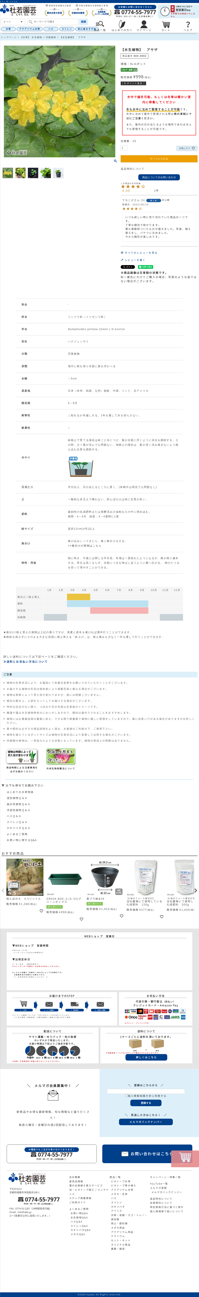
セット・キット (121, 1240)
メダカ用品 (118, 1227)
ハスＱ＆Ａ (14, 816)
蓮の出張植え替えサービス (86, 1185)
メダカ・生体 (119, 1194)
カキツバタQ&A (81, 1230)
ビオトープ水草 (121, 1181)
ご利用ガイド (77, 1202)
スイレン (67, 29)
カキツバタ (118, 1206)
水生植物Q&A (79, 1217)
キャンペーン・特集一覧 (165, 1177)
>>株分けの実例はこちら (85, 545)
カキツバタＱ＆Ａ (19, 828)
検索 (83, 21)
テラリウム (118, 1236)
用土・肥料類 (119, 1223)
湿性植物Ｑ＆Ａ (17, 798)
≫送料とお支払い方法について (25, 662)
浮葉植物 (51, 37)
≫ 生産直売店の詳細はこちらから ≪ (30, 977)
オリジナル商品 (121, 1244)
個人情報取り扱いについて (167, 1211)
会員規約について (161, 1202)
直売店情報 (76, 1181)
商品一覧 (115, 1177)
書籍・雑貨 (118, 1248)
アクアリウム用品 (122, 1232)
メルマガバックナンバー (166, 1192)
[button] (3, 891)
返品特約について (133, 169)
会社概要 (74, 1177)
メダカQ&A (78, 1234)
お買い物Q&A (79, 1213)
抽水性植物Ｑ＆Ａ (19, 804)
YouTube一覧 (159, 1183)
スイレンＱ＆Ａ (17, 822)
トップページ (9, 37)
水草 (8, 29)
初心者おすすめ (87, 29)
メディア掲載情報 (80, 1198)
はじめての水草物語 (20, 792)
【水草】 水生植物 (31, 37)
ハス (50, 29)
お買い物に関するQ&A (22, 840)
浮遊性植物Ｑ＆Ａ (19, 810)
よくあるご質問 (17, 834)
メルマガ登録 (158, 1188)
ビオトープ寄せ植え (123, 1185)
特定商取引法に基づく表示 (167, 1207)
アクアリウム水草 (29, 29)
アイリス (116, 1210)
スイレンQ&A (79, 1226)
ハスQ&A (76, 1221)
